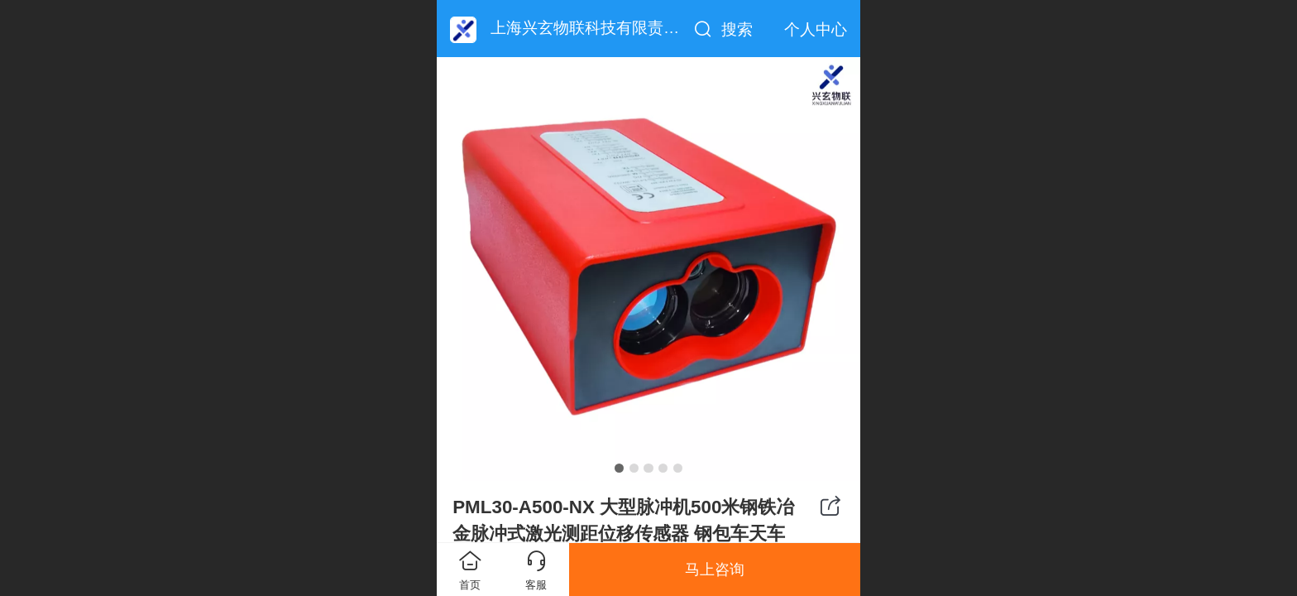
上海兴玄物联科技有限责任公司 (601, 27)
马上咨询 (714, 569)
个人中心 (815, 29)
